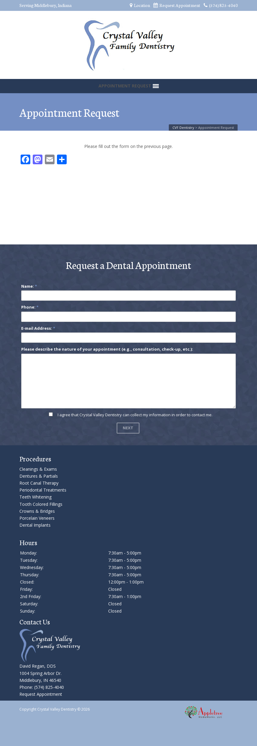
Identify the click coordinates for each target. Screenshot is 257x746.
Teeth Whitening (35, 497)
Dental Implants (35, 525)
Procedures (35, 458)
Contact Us (34, 621)
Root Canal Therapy (38, 483)
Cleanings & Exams (38, 469)
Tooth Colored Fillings (40, 504)
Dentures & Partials (38, 476)
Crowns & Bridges (37, 511)
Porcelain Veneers (37, 518)
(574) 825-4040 (221, 5)
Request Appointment (176, 5)
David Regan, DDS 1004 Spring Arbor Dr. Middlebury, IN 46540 (40, 673)
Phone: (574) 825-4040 (41, 687)
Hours (28, 542)
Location (140, 5)
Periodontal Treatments (42, 490)
